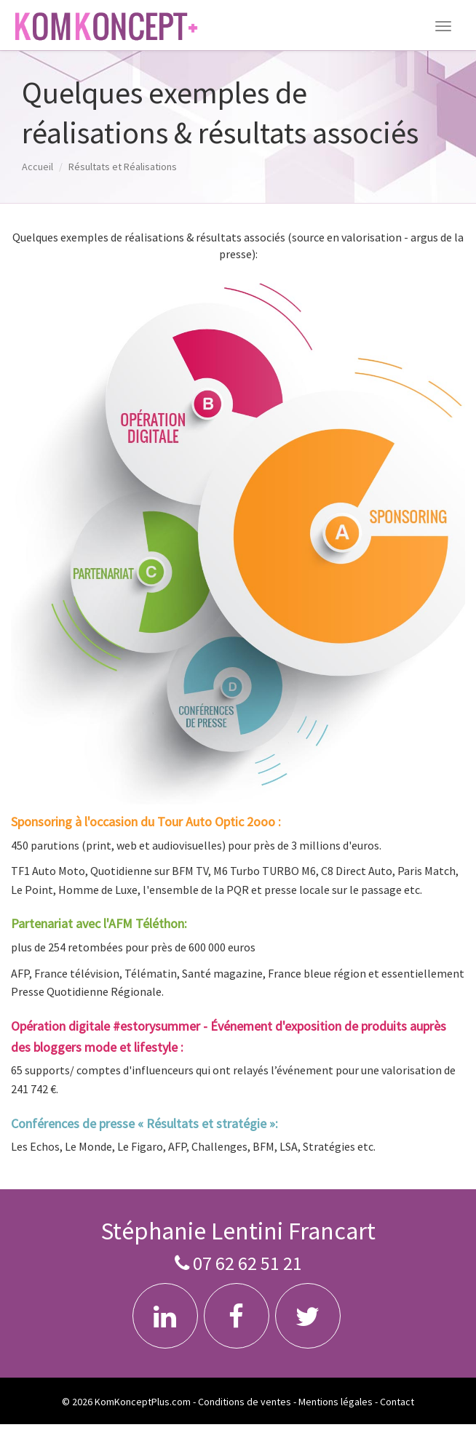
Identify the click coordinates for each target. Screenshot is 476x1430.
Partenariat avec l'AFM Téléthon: (99, 923)
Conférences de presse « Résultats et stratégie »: (144, 1123)
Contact (397, 1401)
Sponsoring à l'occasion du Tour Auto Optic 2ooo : (146, 821)
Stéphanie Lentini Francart (238, 1230)
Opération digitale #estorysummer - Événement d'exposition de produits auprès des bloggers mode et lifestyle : (228, 1036)
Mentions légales (335, 1401)
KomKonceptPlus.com (143, 1401)
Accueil (37, 166)
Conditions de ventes (244, 1401)
